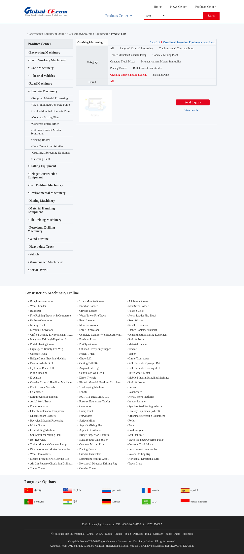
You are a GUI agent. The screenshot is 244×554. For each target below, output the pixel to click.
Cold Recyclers (137, 430)
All (112, 48)
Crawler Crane (87, 468)
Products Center (205, 6)
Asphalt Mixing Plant (91, 425)
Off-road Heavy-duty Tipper (95, 349)
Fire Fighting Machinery (45, 185)
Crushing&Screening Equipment (51, 152)
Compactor (85, 406)
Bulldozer (35, 310)
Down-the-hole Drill (41, 363)
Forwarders (85, 415)
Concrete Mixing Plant (45, 117)
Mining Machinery (41, 201)
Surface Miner (87, 420)
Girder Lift (85, 358)
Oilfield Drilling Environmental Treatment (54, 334)
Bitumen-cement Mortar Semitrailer (46, 132)
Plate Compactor (39, 406)
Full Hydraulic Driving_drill (144, 368)
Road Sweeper (87, 320)
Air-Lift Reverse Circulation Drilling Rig (53, 463)
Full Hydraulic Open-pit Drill (144, 363)
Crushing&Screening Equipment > (90, 33)
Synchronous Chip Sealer (93, 439)
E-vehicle (35, 377)
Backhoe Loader (88, 306)
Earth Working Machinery (47, 60)
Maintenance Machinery (45, 262)
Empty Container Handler (142, 329)
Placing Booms (41, 140)
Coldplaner (36, 391)
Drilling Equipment (42, 166)
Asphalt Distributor (90, 430)
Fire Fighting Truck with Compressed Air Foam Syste (60, 315)
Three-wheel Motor (139, 372)
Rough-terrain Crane (41, 301)
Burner (132, 387)
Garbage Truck (38, 353)
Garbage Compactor (41, 320)
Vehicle (33, 254)
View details (191, 110)
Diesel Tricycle (87, 377)
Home (157, 6)
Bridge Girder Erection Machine (48, 358)
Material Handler (138, 344)
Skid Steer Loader (138, 306)
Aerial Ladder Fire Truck (142, 315)
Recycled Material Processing (49, 98)
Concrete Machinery (42, 91)
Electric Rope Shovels (42, 387)
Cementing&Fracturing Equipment (147, 334)
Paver (131, 425)
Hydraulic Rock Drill (42, 368)
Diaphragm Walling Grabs (94, 458)
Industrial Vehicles (41, 76)
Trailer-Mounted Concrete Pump (51, 111)
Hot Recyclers (38, 439)
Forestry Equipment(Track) (94, 401)
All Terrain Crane (138, 301)
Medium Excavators (41, 329)
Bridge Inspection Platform (94, 434)
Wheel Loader (38, 306)
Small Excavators (138, 325)
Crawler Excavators (90, 454)
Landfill (83, 391)
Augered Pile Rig (89, 368)
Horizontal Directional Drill (143, 458)
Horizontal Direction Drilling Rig (98, 463)
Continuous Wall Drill (91, 372)
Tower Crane (37, 468)
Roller (131, 420)
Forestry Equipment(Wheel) (144, 411)
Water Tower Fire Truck (92, 315)
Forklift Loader (137, 382)
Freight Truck (87, 353)
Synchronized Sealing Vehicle (145, 406)
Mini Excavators (88, 325)
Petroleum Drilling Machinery (41, 229)
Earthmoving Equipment (44, 396)
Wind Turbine (38, 239)
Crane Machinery (40, 68)
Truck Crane (135, 463)
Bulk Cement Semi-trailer (47, 146)
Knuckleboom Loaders (43, 415)
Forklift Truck (136, 339)
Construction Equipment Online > (48, 33)
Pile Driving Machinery (44, 220)
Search (211, 15)
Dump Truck (86, 411)
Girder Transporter (138, 358)
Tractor (132, 349)
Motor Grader (38, 425)
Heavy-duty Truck (41, 246)
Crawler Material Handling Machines (51, 382)
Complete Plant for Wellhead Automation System (106, 334)
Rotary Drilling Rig (139, 454)
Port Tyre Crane (88, 344)
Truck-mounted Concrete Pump (50, 104)
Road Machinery (40, 83)
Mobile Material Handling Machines (148, 377)
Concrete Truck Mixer (45, 124)
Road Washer (135, 320)
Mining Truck (38, 325)
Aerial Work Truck (40, 401)
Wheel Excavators (40, 454)
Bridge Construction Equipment (42, 175)
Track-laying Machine (91, 387)
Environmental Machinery (47, 193)
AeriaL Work (38, 270)
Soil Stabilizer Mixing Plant (45, 434)
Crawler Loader (88, 310)
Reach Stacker (136, 310)
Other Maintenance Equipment (47, 411)
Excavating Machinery (44, 52)
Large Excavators (89, 329)
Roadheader (135, 391)
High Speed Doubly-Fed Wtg (46, 349)
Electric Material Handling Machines (100, 382)
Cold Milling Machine (42, 430)
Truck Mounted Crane (91, 301)
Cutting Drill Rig (88, 363)
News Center (178, 6)
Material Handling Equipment (41, 210)
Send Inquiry (193, 102)
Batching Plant (40, 159)
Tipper (132, 353)
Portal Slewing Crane (42, 344)
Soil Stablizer (136, 434)
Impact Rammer (137, 401)
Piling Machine (38, 372)
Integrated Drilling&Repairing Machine (52, 339)
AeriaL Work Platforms (141, 396)
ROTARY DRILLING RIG (94, 396)
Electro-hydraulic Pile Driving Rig (49, 458)
